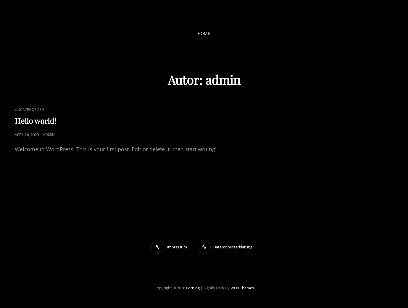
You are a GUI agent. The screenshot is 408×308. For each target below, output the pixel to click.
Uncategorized (29, 109)
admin (49, 134)
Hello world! (35, 121)
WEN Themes (242, 288)
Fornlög (193, 288)
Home (204, 33)
